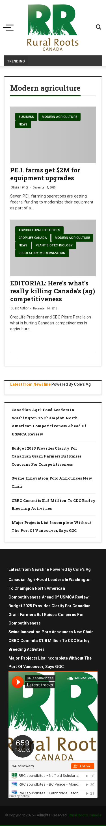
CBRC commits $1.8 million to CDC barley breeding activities (54, 504)
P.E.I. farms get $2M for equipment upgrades (45, 174)
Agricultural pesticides (39, 230)
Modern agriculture (59, 117)
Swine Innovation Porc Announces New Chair (52, 482)
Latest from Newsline (30, 384)
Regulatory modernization (42, 253)
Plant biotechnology (54, 245)
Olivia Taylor (19, 187)
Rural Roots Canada (85, 815)
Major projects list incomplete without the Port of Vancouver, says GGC (52, 526)
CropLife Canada (33, 238)
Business (26, 117)
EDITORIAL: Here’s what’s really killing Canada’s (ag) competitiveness (52, 291)
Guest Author (20, 308)
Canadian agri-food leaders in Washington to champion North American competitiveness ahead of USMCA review (49, 422)
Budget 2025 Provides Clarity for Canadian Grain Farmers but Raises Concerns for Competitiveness (46, 456)
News (23, 124)
